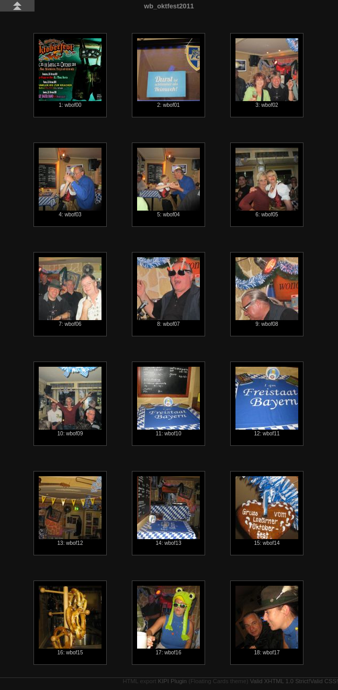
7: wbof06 (70, 292)
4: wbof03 (70, 182)
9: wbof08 (266, 292)
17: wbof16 (168, 620)
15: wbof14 (266, 511)
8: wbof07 (168, 292)
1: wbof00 (70, 73)
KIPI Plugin (172, 681)
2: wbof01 (168, 73)
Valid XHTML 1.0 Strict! (280, 681)
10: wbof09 (70, 401)
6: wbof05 (266, 182)
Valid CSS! (324, 681)
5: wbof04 (168, 182)
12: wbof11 (266, 401)
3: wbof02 (266, 73)
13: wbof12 (70, 511)
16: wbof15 (70, 620)
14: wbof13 (168, 511)
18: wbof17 (266, 620)
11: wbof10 (168, 401)
